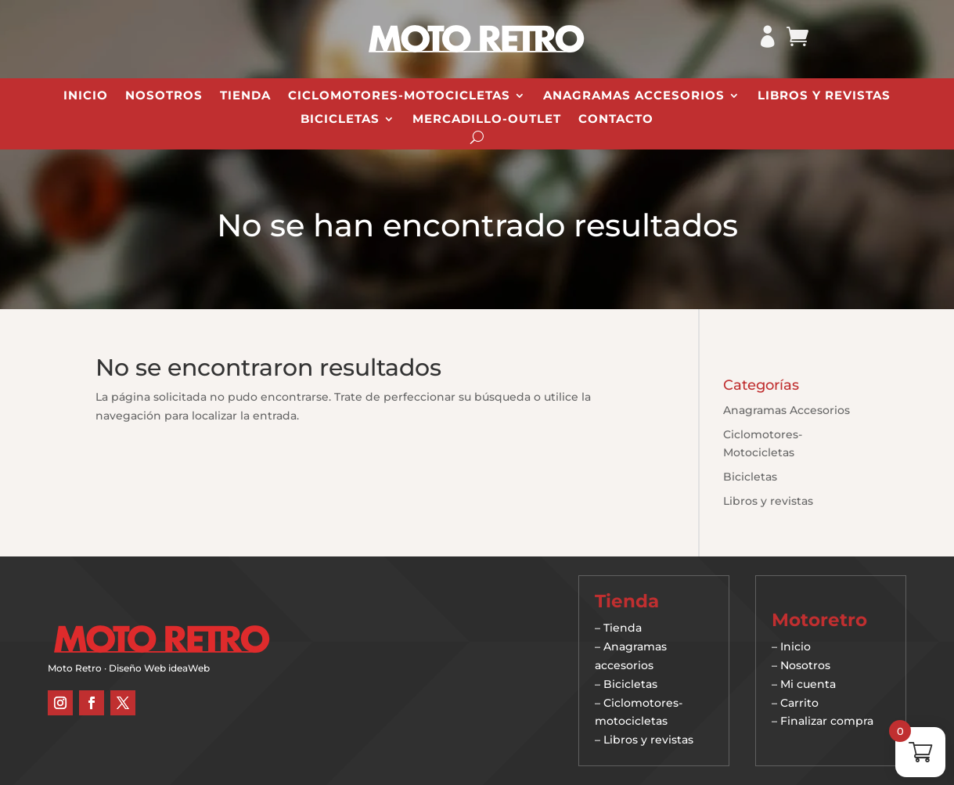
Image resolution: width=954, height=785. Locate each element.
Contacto (615, 119)
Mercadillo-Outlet (486, 119)
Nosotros (164, 96)
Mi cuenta (808, 684)
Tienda (245, 96)
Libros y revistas (824, 96)
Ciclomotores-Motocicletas (399, 96)
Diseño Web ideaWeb (159, 668)
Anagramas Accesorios (634, 96)
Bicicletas (340, 119)
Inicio (85, 96)
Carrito (799, 703)
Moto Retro (75, 668)
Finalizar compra (826, 721)
